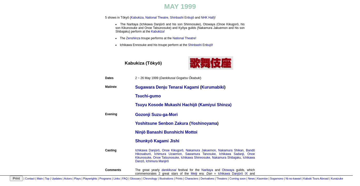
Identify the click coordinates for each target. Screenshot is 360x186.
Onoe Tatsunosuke (166, 157)
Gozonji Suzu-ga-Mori (156, 114)
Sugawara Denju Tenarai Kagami (167, 87)
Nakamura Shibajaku (226, 157)
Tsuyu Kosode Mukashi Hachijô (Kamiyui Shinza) (183, 105)
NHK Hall (207, 17)
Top (47, 178)
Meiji (194, 173)
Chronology (150, 178)
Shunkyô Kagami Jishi (157, 141)
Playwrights (90, 178)
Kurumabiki (212, 87)
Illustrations (166, 178)
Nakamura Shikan (231, 150)
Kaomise (262, 178)
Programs (105, 178)
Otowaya (228, 170)
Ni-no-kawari (293, 178)
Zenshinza (133, 38)
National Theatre (156, 17)
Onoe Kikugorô (172, 150)
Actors (68, 178)
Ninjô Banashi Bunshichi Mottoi (166, 132)
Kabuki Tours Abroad (315, 178)
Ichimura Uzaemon (168, 154)
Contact (30, 178)
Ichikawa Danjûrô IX (233, 173)
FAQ (125, 178)
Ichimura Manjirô (157, 161)
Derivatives (207, 178)
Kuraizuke (337, 178)
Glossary (135, 178)
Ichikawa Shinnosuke (195, 157)
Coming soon (238, 178)
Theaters (221, 178)
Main (40, 178)
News (251, 178)
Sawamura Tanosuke (200, 154)
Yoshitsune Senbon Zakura (161, 123)
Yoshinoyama (204, 123)
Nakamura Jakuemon (201, 150)
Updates (57, 178)
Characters (191, 178)
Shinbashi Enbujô (182, 17)
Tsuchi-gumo (148, 96)
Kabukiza (137, 17)
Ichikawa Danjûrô (147, 150)
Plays (77, 178)
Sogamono (277, 178)
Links (117, 178)
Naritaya (207, 170)
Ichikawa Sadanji (231, 154)
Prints (179, 178)
